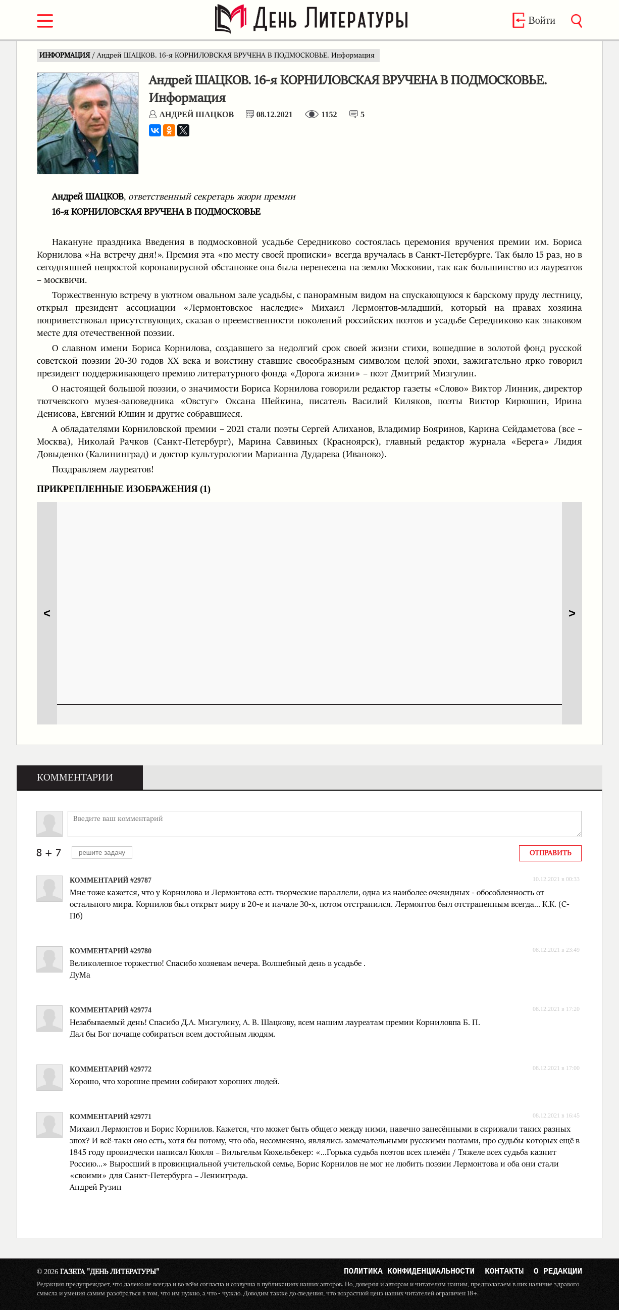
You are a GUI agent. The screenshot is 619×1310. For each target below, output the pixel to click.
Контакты (504, 1272)
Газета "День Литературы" (98, 1272)
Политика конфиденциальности (409, 1272)
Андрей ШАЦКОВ (196, 114)
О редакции (558, 1272)
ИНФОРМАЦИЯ (65, 56)
